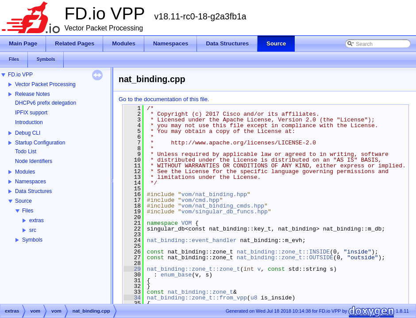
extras (36, 220)
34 (132, 298)
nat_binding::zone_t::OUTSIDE (285, 257)
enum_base (176, 275)
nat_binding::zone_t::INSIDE (283, 252)
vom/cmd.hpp (200, 200)
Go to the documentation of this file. (164, 99)
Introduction (29, 122)
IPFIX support (31, 113)
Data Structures (33, 191)
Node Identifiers (33, 161)
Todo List (25, 151)
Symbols (32, 240)
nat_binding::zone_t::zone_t (193, 269)
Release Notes (32, 94)
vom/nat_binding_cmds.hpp (222, 206)
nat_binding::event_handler (192, 240)
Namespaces (30, 181)
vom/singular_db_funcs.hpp (224, 212)
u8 (254, 298)
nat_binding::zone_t (200, 292)
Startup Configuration (40, 143)
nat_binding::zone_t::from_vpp (197, 298)
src (32, 230)
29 (132, 269)
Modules (25, 172)
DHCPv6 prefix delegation (45, 103)
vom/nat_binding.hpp (214, 194)
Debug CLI (27, 133)
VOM (186, 223)
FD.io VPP (20, 75)
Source (23, 201)
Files (27, 211)
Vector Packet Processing (45, 84)
